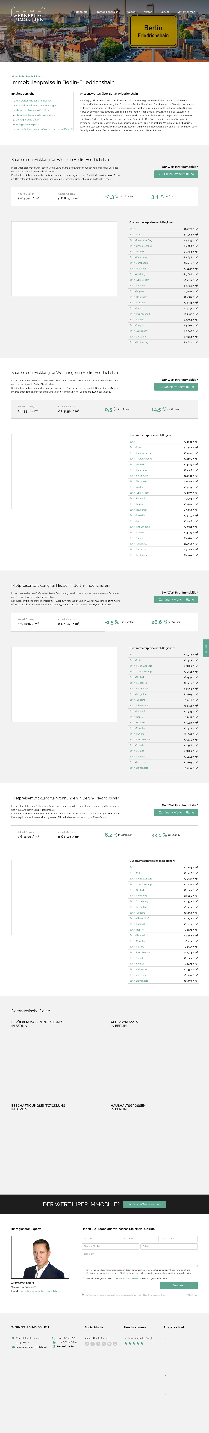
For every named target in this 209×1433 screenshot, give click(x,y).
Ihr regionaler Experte (27, 123)
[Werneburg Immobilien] (28, 15)
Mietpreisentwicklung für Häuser (32, 109)
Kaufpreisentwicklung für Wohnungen (35, 105)
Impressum (58, 1424)
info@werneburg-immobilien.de (32, 1324)
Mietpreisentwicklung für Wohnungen (35, 114)
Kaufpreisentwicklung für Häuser (32, 100)
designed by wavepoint (21, 1424)
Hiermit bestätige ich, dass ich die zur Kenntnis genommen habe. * (125, 1257)
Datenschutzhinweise (128, 1257)
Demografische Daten (27, 118)
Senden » (179, 1263)
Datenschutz (73, 1424)
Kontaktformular (65, 1323)
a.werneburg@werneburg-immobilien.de (39, 1269)
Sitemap (118, 1424)
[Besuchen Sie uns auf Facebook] (87, 1321)
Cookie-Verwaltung (102, 1424)
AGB (86, 1424)
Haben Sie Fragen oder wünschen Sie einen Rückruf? (42, 127)
